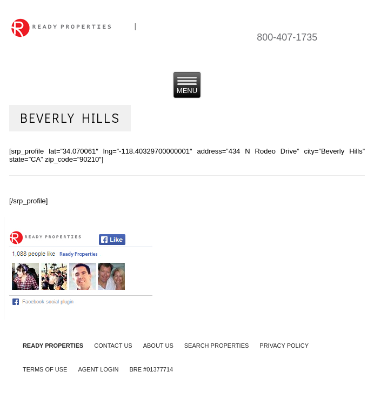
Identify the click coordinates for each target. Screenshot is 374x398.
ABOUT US (158, 345)
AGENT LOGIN (98, 369)
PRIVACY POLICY (284, 345)
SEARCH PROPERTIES (216, 345)
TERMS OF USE (45, 369)
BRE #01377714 (151, 369)
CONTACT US (113, 345)
